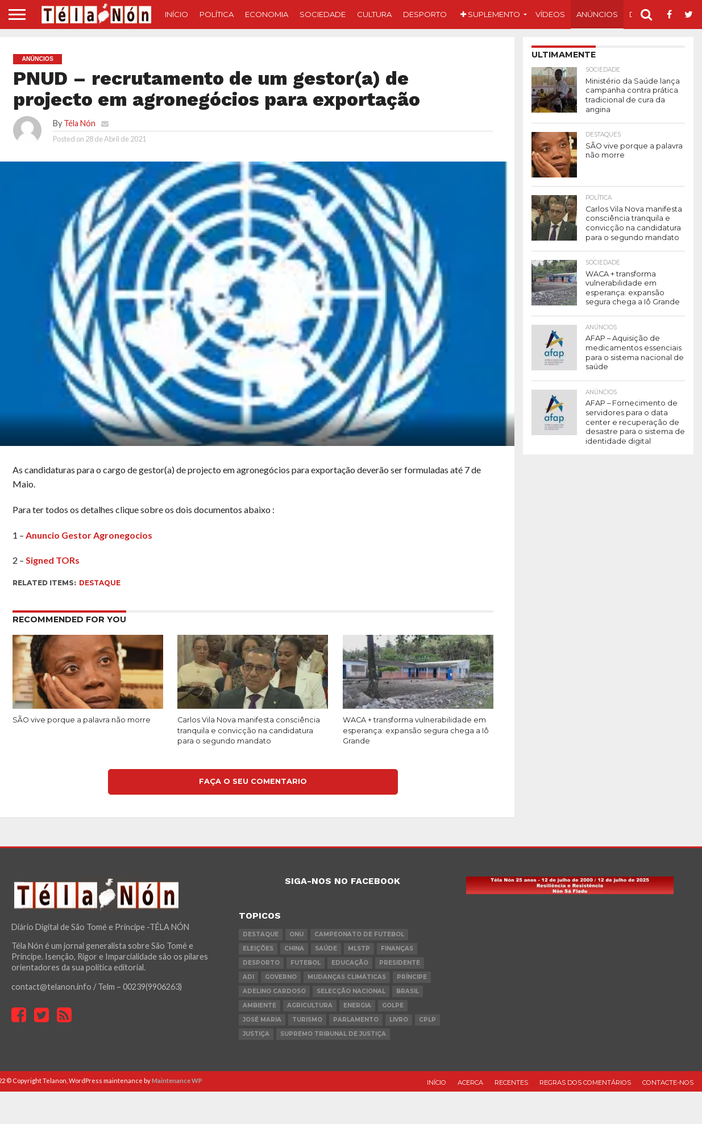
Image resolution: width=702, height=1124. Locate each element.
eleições (258, 948)
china (294, 948)
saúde (326, 948)
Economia (266, 14)
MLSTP (359, 948)
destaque (100, 582)
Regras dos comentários (585, 1082)
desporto (261, 962)
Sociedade (323, 14)
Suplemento (490, 14)
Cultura (374, 14)
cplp (427, 1019)
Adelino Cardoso (274, 991)
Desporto (425, 14)
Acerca (470, 1082)
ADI (248, 977)
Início (176, 14)
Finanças (397, 948)
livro (398, 1019)
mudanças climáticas (347, 977)
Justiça (256, 1034)
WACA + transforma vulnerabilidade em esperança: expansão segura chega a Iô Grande (416, 730)
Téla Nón (79, 123)
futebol (305, 962)
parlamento (356, 1019)
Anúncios (597, 14)
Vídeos (550, 14)
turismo (307, 1019)
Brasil (407, 991)
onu (296, 934)
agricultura (310, 1005)
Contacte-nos (667, 1082)
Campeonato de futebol (359, 934)
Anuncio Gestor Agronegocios (89, 535)
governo (281, 977)
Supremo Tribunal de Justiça (333, 1034)
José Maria (262, 1019)
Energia (357, 1005)
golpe (393, 1005)
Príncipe (412, 977)
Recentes (511, 1082)
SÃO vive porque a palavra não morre (82, 720)
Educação (349, 962)
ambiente (259, 1005)
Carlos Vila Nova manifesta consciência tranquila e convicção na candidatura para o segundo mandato (248, 730)
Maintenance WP (177, 1080)
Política (217, 14)
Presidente (399, 962)
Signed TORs (53, 560)
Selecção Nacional (351, 991)
